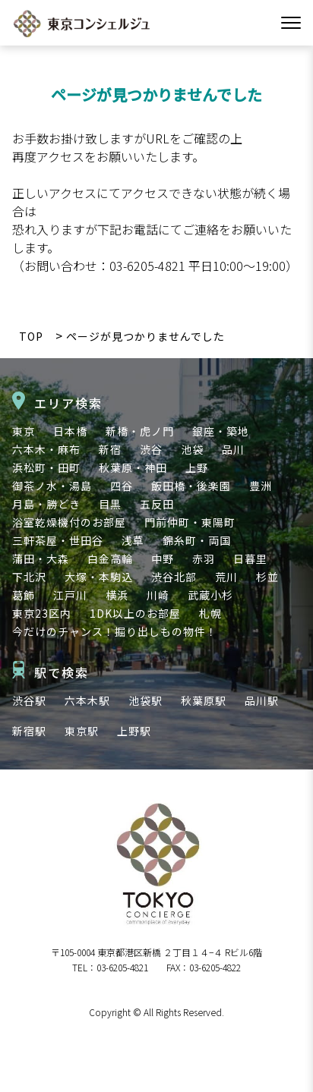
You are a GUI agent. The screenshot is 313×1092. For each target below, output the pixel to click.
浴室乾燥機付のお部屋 (69, 522)
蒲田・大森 (40, 558)
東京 (23, 431)
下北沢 (29, 576)
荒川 (226, 576)
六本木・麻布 (46, 449)
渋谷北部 (174, 576)
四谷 (121, 485)
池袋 (192, 449)
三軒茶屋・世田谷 (57, 540)
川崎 (158, 595)
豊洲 (260, 485)
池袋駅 (145, 700)
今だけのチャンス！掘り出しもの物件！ (114, 631)
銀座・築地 (220, 431)
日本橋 (70, 431)
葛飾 (23, 595)
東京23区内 (41, 613)
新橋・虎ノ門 (140, 431)
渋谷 (151, 449)
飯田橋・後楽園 (191, 485)
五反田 (157, 503)
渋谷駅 (29, 700)
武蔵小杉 (210, 595)
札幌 (210, 613)
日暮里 (250, 558)
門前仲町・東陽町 (190, 522)
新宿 (110, 449)
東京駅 (82, 730)
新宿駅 (29, 730)
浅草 (133, 540)
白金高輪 (110, 558)
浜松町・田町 (46, 467)
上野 (196, 467)
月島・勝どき (46, 503)
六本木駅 (87, 700)
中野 (162, 558)
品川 (233, 449)
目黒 (110, 503)
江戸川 (70, 595)
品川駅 (262, 700)
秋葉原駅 (203, 700)
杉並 (267, 576)
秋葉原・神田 (133, 467)
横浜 (117, 595)
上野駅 (134, 730)
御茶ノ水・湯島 (52, 485)
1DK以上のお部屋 (135, 613)
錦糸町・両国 (197, 540)
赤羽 (203, 558)
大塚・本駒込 (99, 576)
